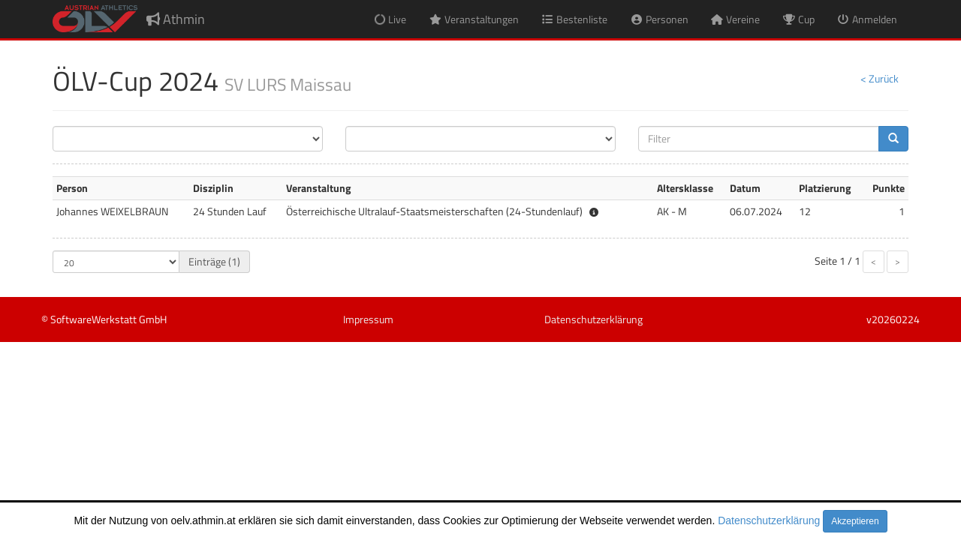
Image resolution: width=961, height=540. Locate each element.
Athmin (175, 19)
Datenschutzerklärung (769, 520)
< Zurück (879, 78)
